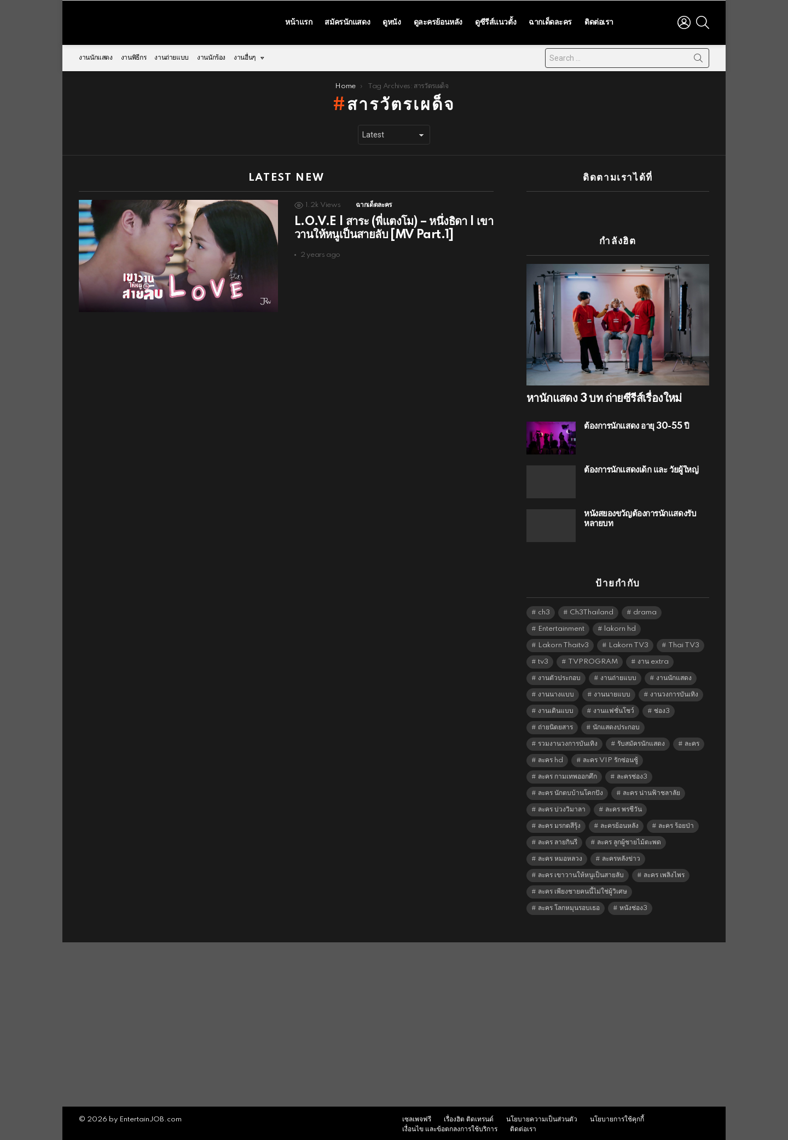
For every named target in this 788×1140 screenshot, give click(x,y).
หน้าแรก (298, 20)
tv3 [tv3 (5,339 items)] (543, 659)
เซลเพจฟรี (416, 1116)
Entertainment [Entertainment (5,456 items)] (561, 626)
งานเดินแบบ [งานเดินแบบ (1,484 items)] (555, 708)
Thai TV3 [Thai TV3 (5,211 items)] (683, 642)
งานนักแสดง (96, 55)
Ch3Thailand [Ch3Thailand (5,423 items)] (591, 609)
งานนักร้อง (211, 55)
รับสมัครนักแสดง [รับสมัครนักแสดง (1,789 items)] (641, 741)
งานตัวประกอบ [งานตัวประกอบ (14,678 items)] (559, 675)
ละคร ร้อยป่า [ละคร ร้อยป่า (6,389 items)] (676, 823)
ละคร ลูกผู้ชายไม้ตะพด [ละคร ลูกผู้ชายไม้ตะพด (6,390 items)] (629, 839)
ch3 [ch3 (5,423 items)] (544, 609)
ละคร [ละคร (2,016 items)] (692, 741)
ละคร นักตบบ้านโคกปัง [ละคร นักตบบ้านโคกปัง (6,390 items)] (570, 790)
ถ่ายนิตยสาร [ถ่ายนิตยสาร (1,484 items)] (555, 724)
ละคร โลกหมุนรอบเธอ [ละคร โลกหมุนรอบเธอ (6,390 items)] (569, 905)
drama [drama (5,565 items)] (645, 609)
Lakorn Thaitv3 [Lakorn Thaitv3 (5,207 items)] (563, 642)
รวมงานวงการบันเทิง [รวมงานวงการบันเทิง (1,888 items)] (568, 741)
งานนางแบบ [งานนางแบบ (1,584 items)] (556, 691)
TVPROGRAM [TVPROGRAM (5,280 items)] (593, 659)
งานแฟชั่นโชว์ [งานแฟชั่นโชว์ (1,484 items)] (613, 708)
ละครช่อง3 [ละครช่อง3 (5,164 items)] (632, 774)
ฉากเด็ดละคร (550, 20)
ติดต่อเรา (598, 20)
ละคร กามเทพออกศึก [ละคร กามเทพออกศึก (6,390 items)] (567, 774)
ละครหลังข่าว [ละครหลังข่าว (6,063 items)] (621, 856)
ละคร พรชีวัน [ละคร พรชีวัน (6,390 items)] (623, 806)
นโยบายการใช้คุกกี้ (617, 1116)
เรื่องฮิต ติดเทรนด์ (469, 1116)
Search (698, 57)
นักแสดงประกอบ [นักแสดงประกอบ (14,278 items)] (616, 724)
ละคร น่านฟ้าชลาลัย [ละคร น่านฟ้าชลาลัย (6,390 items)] (651, 790)
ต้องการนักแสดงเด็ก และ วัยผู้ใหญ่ (641, 467)
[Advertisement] (394, 1021)
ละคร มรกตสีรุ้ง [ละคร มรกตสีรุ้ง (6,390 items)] (559, 823)
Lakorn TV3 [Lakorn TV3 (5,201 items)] (628, 642)
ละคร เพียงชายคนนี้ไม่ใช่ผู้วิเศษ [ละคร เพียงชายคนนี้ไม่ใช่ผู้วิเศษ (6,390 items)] (582, 889)
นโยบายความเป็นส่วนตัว (541, 1116)
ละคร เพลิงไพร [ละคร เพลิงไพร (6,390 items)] (664, 872)
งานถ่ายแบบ (171, 55)
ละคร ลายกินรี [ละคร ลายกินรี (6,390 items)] (557, 839)
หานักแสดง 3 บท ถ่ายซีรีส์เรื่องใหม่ (604, 396)
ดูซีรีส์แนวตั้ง (495, 20)
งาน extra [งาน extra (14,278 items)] (653, 659)
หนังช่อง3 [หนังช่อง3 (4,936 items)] (633, 905)
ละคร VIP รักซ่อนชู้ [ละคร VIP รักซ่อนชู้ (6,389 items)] (610, 757)
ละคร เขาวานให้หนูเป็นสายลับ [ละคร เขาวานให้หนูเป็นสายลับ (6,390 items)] (581, 872)
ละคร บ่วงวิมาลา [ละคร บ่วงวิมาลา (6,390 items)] (562, 806)
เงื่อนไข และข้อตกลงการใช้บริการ (449, 1126)
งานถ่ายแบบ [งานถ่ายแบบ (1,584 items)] (618, 675)
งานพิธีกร (133, 55)
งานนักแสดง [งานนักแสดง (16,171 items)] (674, 675)
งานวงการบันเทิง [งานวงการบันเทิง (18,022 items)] (674, 691)
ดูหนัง (392, 20)
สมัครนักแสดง (347, 20)
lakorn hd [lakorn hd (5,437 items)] (620, 626)
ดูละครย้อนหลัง (438, 20)
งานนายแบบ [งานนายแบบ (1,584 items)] (612, 691)
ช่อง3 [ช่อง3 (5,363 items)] (662, 708)
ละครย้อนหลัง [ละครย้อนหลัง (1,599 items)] (619, 823)
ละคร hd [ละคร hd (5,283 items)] (550, 757)
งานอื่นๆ (245, 57)
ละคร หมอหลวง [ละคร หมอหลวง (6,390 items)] (560, 856)
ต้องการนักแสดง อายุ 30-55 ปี (636, 423)
